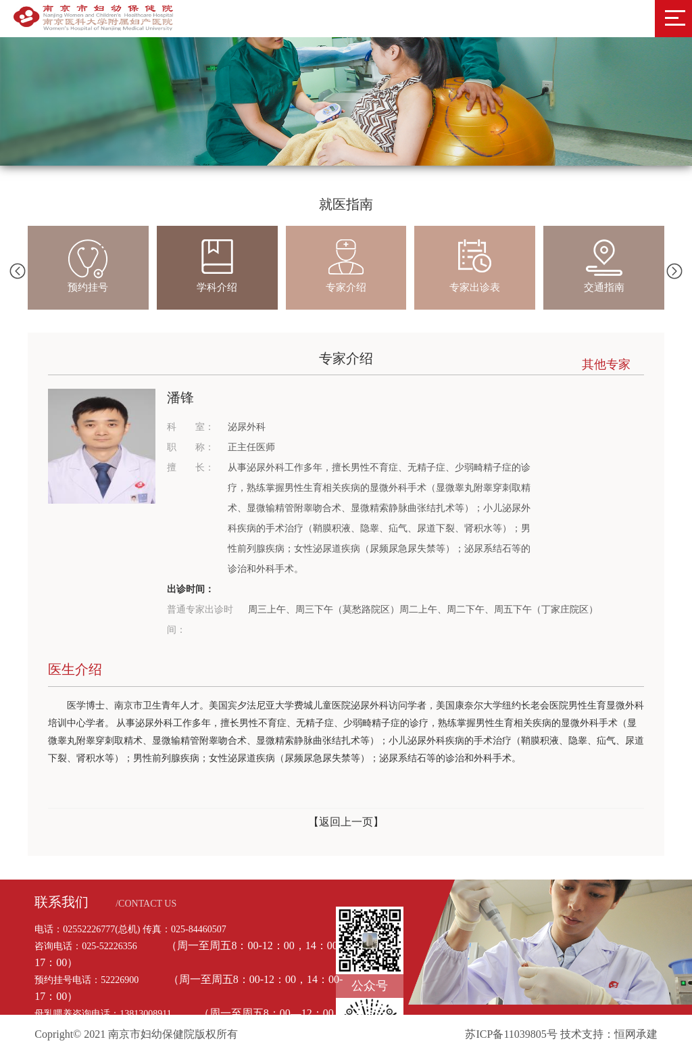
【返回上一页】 (346, 822)
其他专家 (606, 364)
